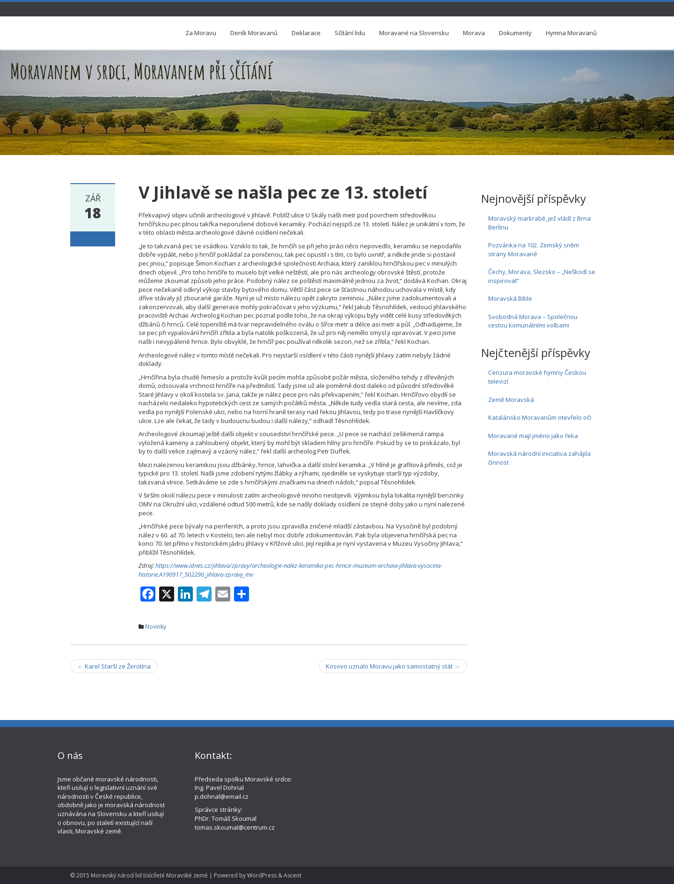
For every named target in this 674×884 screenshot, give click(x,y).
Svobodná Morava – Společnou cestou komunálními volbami (533, 321)
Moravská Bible (510, 298)
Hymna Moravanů (571, 33)
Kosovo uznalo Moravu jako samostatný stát (393, 666)
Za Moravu (200, 33)
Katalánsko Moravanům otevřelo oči (539, 417)
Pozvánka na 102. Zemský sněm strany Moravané (533, 249)
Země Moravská (511, 399)
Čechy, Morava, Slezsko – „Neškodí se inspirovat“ (541, 276)
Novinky (155, 627)
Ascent (292, 875)
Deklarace (306, 33)
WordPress (262, 875)
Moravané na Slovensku (414, 33)
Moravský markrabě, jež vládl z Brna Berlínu (539, 222)
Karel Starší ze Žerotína (114, 666)
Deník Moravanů (254, 33)
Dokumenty (515, 33)
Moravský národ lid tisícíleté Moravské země (149, 875)
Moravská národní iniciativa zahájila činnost (539, 458)
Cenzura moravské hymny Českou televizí (537, 377)
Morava (474, 33)
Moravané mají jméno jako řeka (533, 435)
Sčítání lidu (350, 33)
